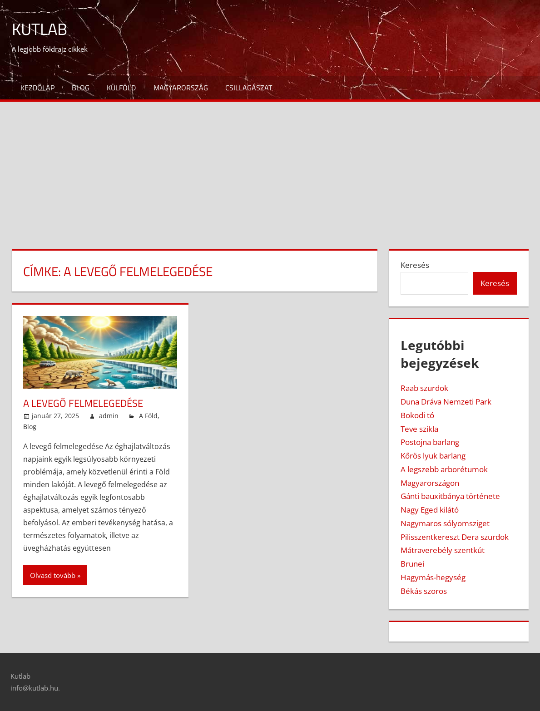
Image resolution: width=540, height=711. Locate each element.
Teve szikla (419, 429)
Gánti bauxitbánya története (450, 496)
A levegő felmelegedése (83, 403)
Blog (80, 87)
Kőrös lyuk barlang (433, 455)
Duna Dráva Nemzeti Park (446, 401)
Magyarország (181, 87)
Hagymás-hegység (433, 577)
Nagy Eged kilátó (430, 509)
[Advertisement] (270, 169)
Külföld (121, 87)
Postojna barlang (430, 442)
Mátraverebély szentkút (443, 550)
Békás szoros (424, 591)
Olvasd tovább (52, 575)
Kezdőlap (37, 87)
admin (109, 415)
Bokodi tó (417, 415)
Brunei (412, 563)
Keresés (415, 265)
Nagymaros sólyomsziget (445, 523)
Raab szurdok (424, 388)
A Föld (148, 415)
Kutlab (39, 28)
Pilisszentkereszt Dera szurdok (455, 537)
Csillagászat (248, 87)
